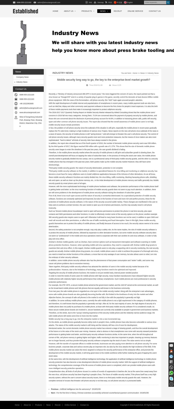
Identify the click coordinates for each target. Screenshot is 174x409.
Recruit (118, 11)
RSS (108, 2)
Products (87, 11)
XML (89, 2)
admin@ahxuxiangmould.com (48, 2)
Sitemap (99, 2)
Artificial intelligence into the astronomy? (75, 389)
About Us (70, 11)
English (130, 2)
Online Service (135, 11)
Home (55, 11)
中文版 (119, 2)
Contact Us (155, 11)
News (104, 11)
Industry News (20, 82)
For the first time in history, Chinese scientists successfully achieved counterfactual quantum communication (98, 393)
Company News (21, 77)
